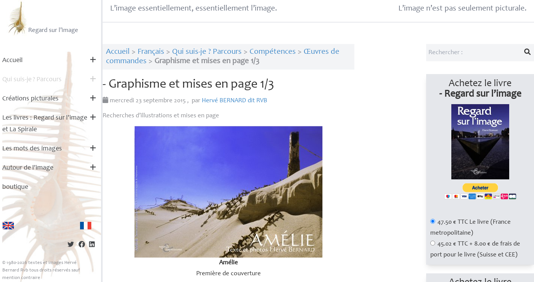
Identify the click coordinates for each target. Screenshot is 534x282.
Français (151, 52)
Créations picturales (30, 99)
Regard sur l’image (42, 18)
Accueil (12, 60)
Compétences (273, 52)
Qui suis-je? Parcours (32, 79)
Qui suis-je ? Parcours (207, 52)
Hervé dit (234, 101)
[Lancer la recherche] (527, 52)
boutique (15, 187)
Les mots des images (32, 149)
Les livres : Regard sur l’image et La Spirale (44, 124)
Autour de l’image (27, 168)
